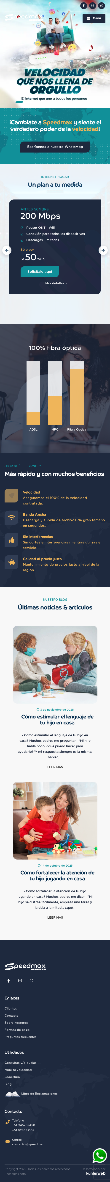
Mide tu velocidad (18, 1070)
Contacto (12, 1015)
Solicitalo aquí (39, 271)
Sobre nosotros (16, 1022)
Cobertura (12, 1077)
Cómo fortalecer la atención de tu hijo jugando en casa (57, 876)
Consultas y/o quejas (21, 1063)
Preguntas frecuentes (21, 1037)
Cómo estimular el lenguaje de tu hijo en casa (57, 720)
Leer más (55, 767)
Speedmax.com (15, 1174)
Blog (8, 1084)
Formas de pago (17, 1030)
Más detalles (56, 283)
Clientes (11, 1008)
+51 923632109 (23, 1130)
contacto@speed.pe (27, 1144)
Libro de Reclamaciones (31, 1094)
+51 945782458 (23, 1125)
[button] (19, 102)
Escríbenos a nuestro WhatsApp (55, 147)
